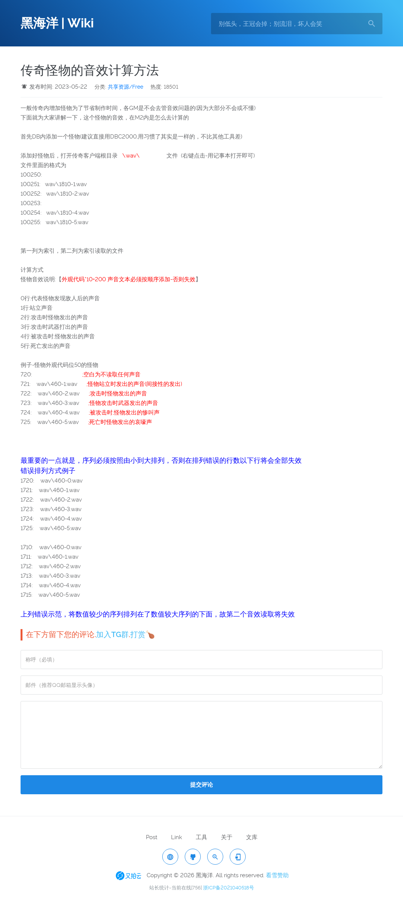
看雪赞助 (277, 875)
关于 (226, 837)
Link (176, 837)
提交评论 (201, 784)
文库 (251, 837)
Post (151, 837)
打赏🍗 (142, 634)
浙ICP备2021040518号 (228, 888)
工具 (201, 837)
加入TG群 (112, 634)
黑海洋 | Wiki (57, 23)
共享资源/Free (125, 87)
